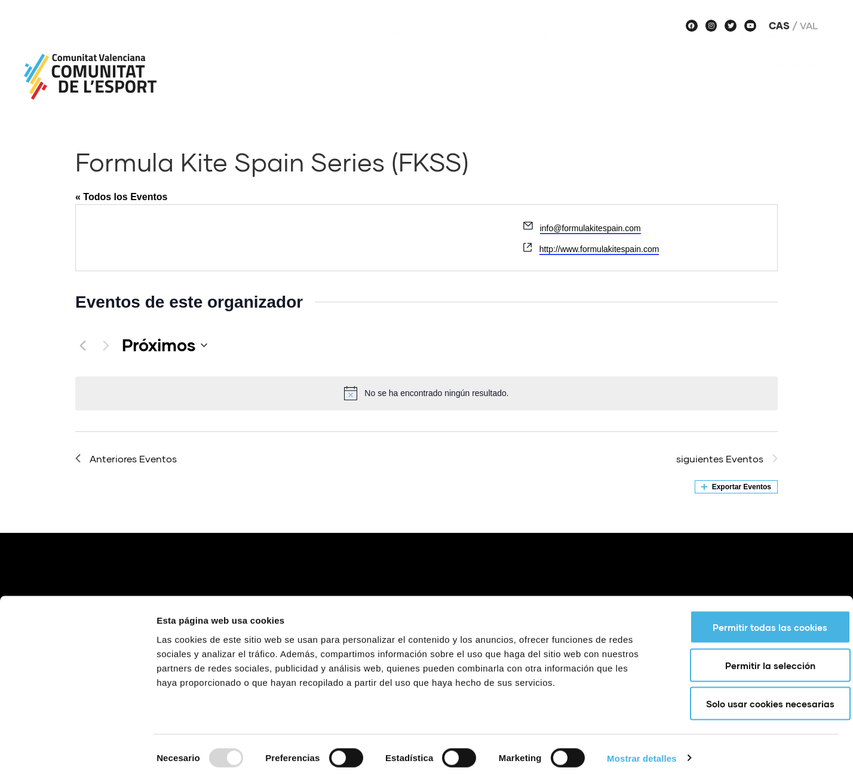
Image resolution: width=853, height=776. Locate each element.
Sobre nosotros (264, 53)
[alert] (426, 393)
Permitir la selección (753, 659)
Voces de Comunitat (760, 53)
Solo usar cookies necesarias (753, 697)
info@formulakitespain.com (590, 228)
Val (809, 25)
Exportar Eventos (736, 487)
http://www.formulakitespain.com (599, 249)
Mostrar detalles (642, 752)
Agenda (497, 53)
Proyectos (423, 53)
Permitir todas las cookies (753, 621)
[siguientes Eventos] (106, 345)
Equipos (563, 53)
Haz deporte (644, 53)
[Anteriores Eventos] (82, 345)
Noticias (348, 53)
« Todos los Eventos (121, 197)
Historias (794, 81)
